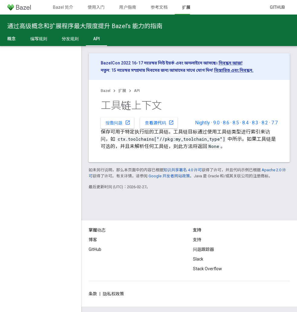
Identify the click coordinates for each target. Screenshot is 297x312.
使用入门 (96, 7)
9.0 (216, 123)
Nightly (202, 123)
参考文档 (159, 7)
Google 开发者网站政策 (169, 176)
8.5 (236, 123)
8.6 (226, 123)
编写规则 (38, 38)
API (137, 90)
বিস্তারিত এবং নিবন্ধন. (233, 70)
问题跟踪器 (203, 249)
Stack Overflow (207, 268)
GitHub (277, 7)
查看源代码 (159, 122)
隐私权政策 (113, 293)
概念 (11, 38)
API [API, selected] (96, 38)
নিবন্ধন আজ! (231, 63)
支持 (197, 239)
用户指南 (127, 7)
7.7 (274, 123)
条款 (93, 293)
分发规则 (70, 38)
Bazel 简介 (63, 7)
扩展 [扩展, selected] (186, 7)
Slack (198, 259)
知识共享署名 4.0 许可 (182, 170)
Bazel (105, 90)
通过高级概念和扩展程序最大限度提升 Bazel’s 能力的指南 (84, 26)
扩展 (122, 90)
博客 (93, 239)
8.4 (245, 123)
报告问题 (118, 122)
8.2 (265, 123)
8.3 (255, 123)
